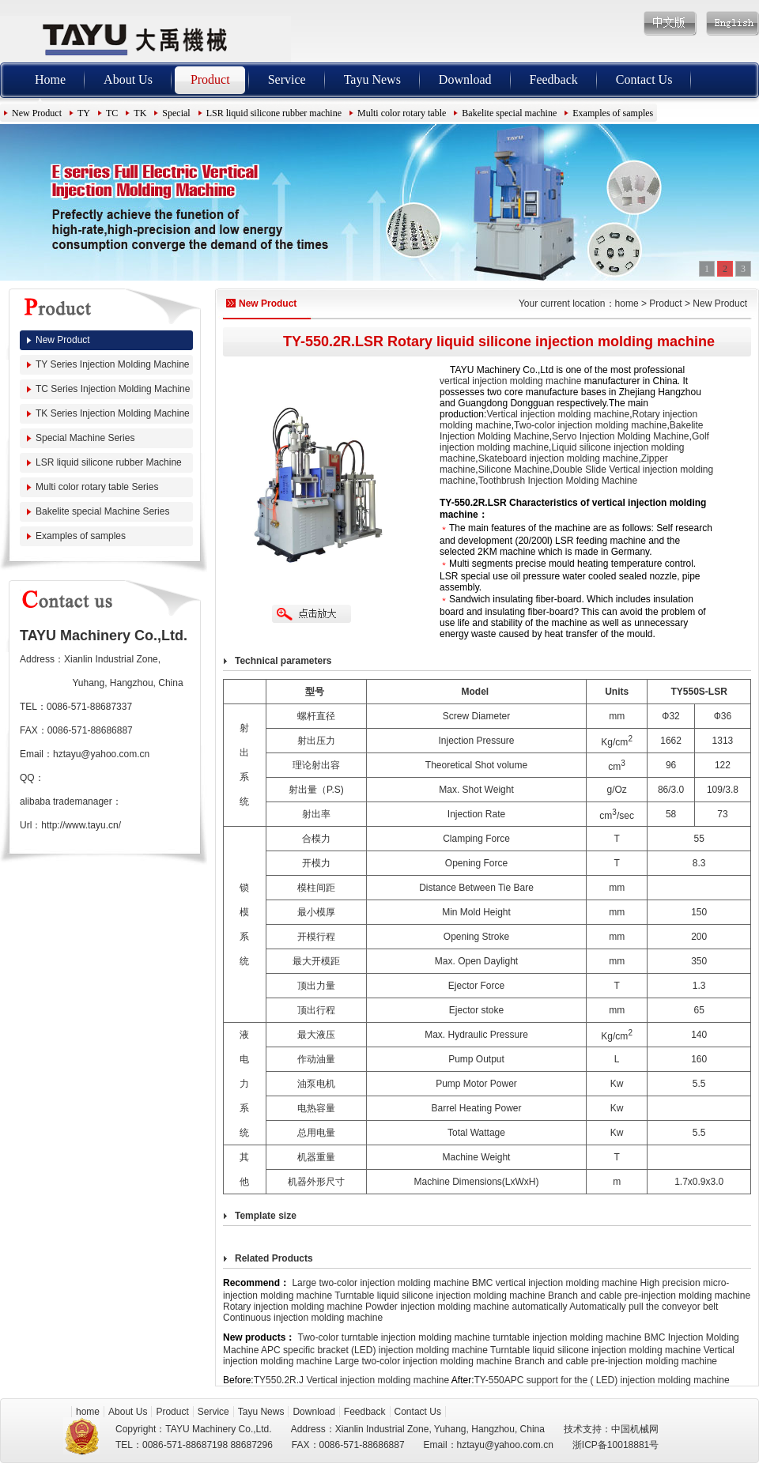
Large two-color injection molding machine (380, 1282)
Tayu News (372, 79)
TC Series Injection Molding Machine (113, 388)
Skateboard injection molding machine (558, 458)
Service (287, 79)
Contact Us (644, 79)
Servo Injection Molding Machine (620, 436)
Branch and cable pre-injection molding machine (649, 1295)
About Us (128, 79)
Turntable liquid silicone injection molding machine (439, 1295)
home (627, 303)
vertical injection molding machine (510, 381)
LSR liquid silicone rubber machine (274, 113)
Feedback (554, 79)
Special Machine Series (85, 437)
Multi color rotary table (401, 113)
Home (50, 79)
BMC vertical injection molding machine (554, 1282)
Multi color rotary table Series (97, 486)
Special (176, 113)
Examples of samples (612, 113)
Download (465, 79)
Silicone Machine (514, 469)
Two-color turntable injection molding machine (393, 1337)
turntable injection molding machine (567, 1337)
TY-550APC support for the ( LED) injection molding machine (602, 1380)
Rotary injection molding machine (293, 1306)
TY (83, 113)
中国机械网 (635, 1429)
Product (210, 79)
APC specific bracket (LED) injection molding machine (374, 1350)
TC (112, 113)
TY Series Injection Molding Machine (113, 364)
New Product (37, 113)
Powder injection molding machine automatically (466, 1306)
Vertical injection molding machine (557, 414)
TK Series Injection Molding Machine (113, 413)
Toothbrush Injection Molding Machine (557, 480)
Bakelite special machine (509, 113)
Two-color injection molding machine (590, 425)
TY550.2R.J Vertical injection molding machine (351, 1380)
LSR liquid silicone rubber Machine (109, 462)
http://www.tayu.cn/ (81, 825)
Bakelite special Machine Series (102, 511)
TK (140, 113)
